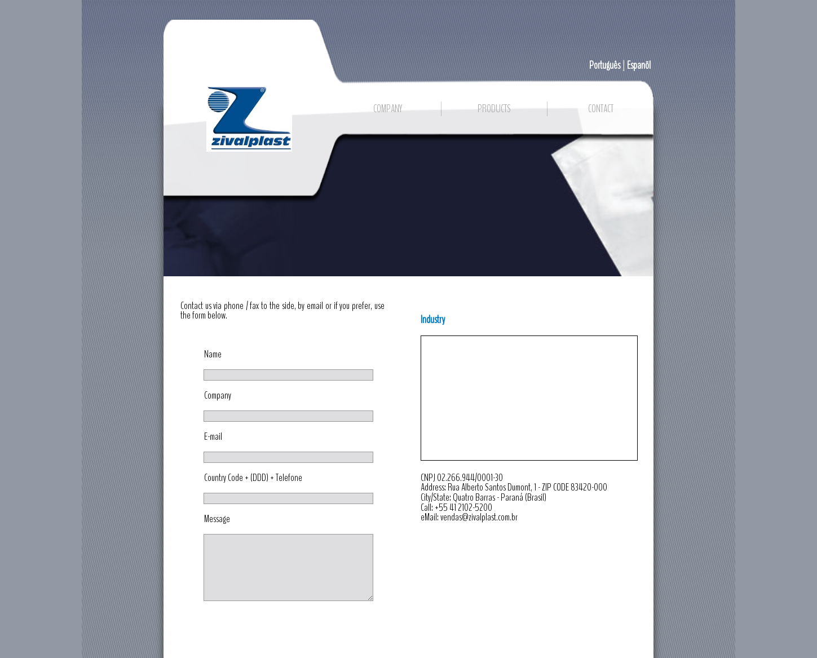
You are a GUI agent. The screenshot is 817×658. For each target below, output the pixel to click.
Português (604, 65)
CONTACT (600, 108)
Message (217, 519)
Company (217, 396)
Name (213, 355)
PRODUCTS (494, 108)
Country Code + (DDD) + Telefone (253, 478)
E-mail (213, 437)
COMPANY (387, 108)
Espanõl (639, 65)
